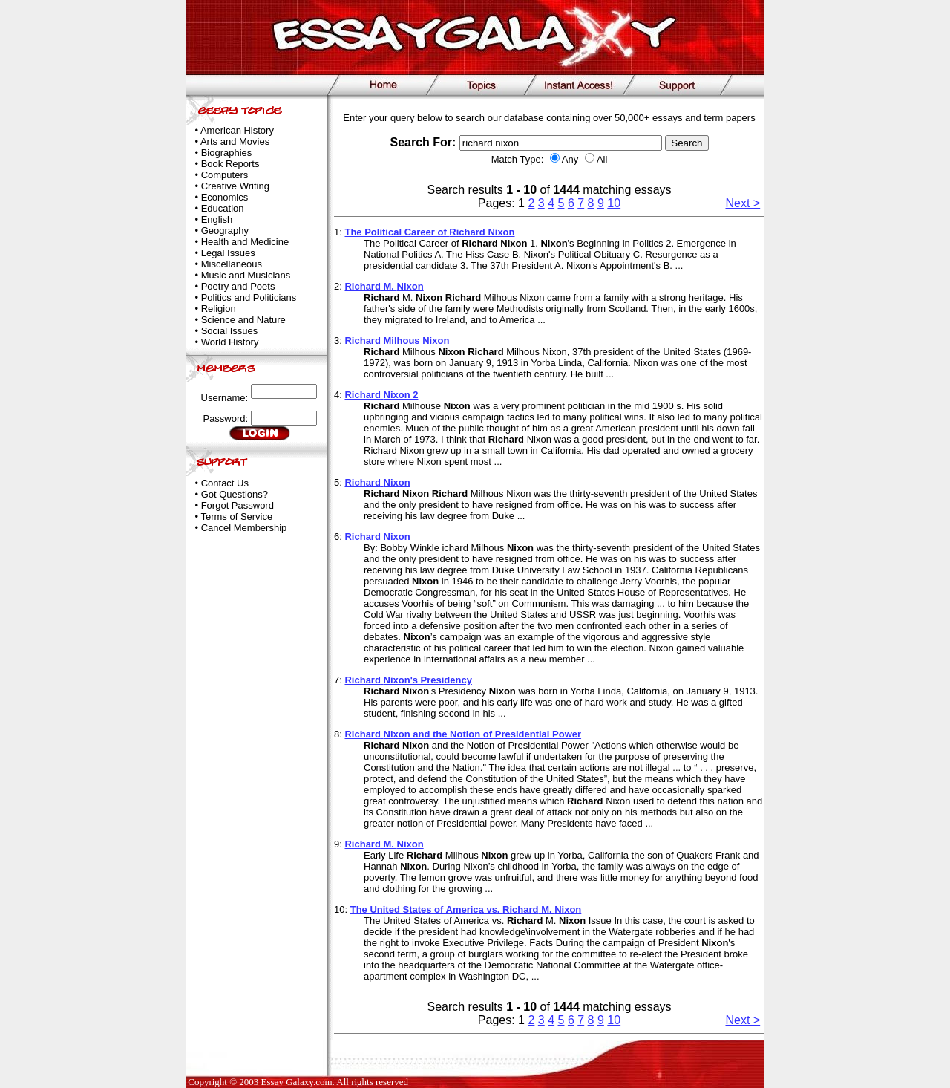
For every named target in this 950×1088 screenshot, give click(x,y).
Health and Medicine (245, 241)
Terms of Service (236, 516)
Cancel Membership (244, 527)
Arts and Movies (234, 141)
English (217, 219)
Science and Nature (243, 319)
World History (230, 342)
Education (222, 208)
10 (613, 203)
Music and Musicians (246, 275)
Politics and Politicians (249, 297)
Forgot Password (237, 505)
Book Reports (230, 163)
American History (237, 130)
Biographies (226, 152)
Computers (225, 174)
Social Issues (229, 330)
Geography (225, 230)
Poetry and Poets (238, 286)
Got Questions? (234, 494)
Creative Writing (235, 186)
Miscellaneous (231, 264)
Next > (743, 203)
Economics (225, 197)
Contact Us (225, 483)
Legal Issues (228, 252)
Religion (218, 308)
